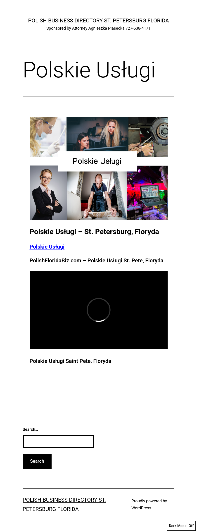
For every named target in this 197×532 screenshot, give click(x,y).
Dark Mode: (181, 526)
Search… (30, 429)
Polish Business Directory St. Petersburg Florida (98, 20)
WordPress (141, 508)
